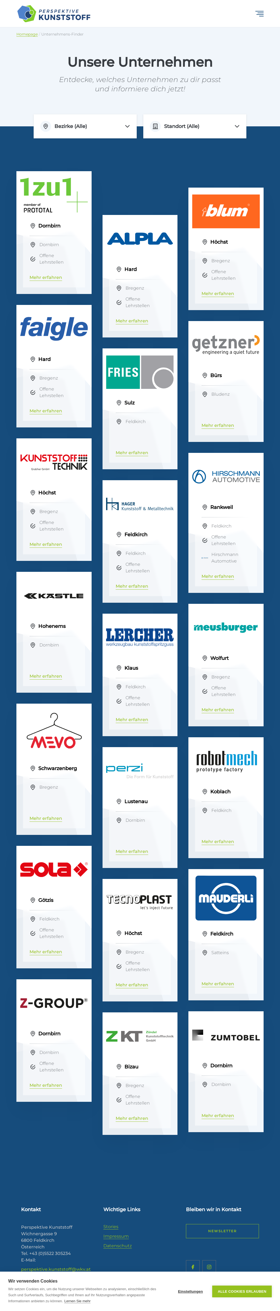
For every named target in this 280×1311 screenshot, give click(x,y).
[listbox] (85, 126)
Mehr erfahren (46, 277)
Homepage (27, 34)
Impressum (116, 1236)
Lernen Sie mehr (77, 1301)
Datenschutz (117, 1245)
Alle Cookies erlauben (242, 1291)
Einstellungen (190, 1291)
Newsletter (222, 1231)
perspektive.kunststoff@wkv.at (56, 1269)
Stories (110, 1226)
